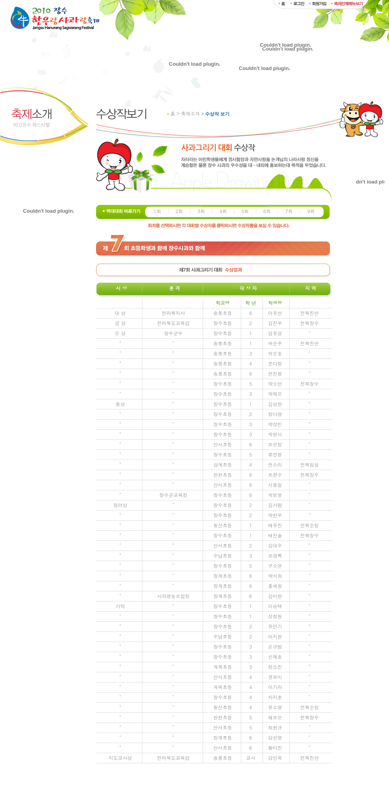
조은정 (275, 444)
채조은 (275, 717)
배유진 (275, 525)
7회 (289, 211)
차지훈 (275, 697)
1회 (157, 211)
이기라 (275, 687)
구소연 (275, 565)
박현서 (275, 434)
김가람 (275, 505)
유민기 (275, 626)
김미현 (275, 596)
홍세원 (275, 585)
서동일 (275, 484)
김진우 (275, 323)
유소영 (275, 707)
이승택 (275, 606)
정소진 (275, 666)
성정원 (275, 616)
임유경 (275, 333)
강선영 (275, 737)
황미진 (275, 747)
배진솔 (275, 535)
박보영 (275, 494)
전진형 (275, 373)
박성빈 (275, 424)
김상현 (275, 404)
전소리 (275, 464)
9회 (311, 211)
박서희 (275, 575)
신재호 (275, 656)
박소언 (275, 383)
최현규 (275, 727)
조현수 (275, 474)
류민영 (275, 454)
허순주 (275, 343)
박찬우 (275, 515)
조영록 (275, 555)
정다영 (275, 414)
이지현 (275, 636)
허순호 (275, 353)
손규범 (275, 646)
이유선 (275, 313)
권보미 (275, 676)
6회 (267, 211)
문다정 (275, 363)
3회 (201, 211)
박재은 (275, 393)
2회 (179, 211)
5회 (245, 211)
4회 (223, 211)
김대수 (275, 545)
